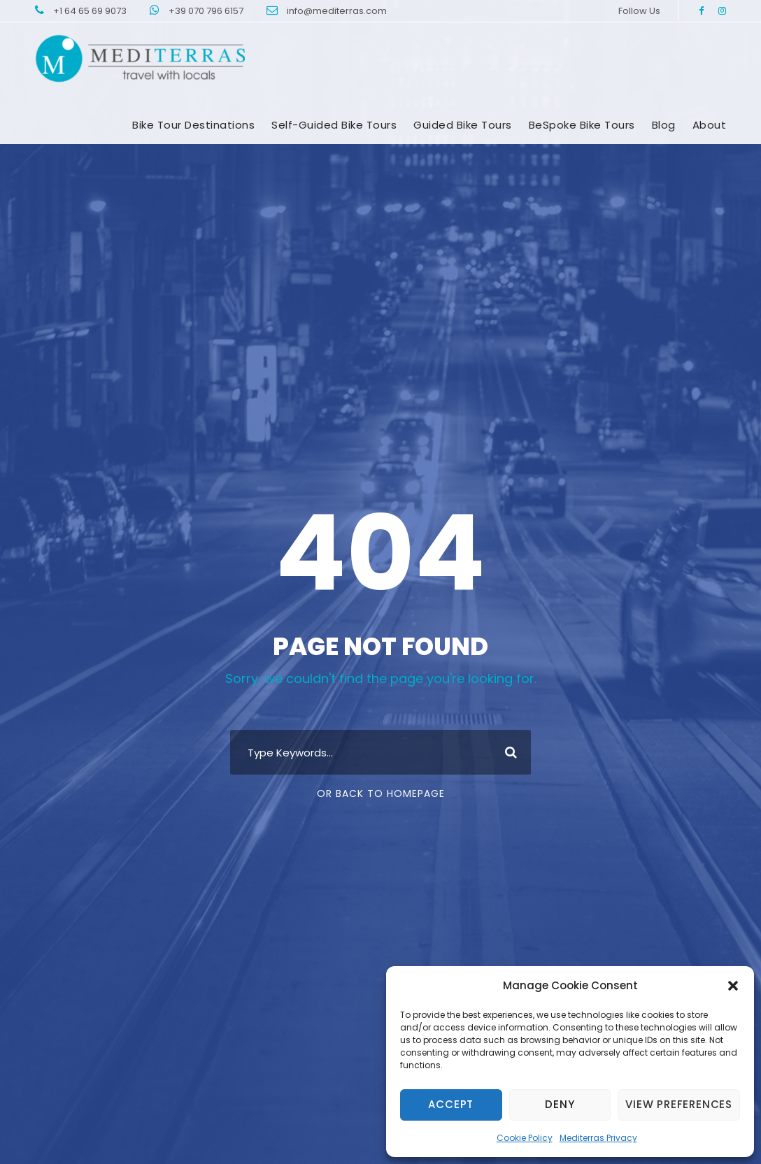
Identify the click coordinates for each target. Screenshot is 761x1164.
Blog (664, 124)
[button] (733, 986)
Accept (451, 1104)
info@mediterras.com (337, 10)
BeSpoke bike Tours (582, 124)
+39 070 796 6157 (207, 10)
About (709, 124)
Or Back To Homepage (381, 793)
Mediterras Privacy (598, 1138)
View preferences (678, 1104)
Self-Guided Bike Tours (334, 124)
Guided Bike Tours (462, 124)
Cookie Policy (525, 1138)
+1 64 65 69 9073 (91, 10)
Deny (559, 1104)
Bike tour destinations (193, 124)
